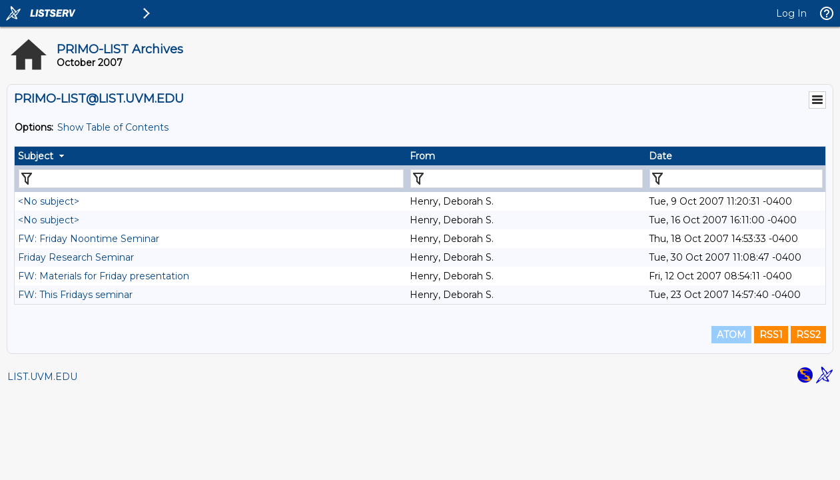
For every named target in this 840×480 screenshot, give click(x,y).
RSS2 (808, 335)
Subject (35, 156)
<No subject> (48, 201)
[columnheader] (210, 156)
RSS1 (771, 335)
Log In (791, 13)
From (422, 156)
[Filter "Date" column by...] (736, 178)
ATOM (731, 335)
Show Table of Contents (113, 127)
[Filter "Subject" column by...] (211, 178)
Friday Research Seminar (76, 257)
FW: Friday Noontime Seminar (88, 239)
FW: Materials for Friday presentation (103, 276)
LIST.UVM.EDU (42, 377)
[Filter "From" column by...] (526, 178)
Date (660, 156)
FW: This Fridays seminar (75, 295)
